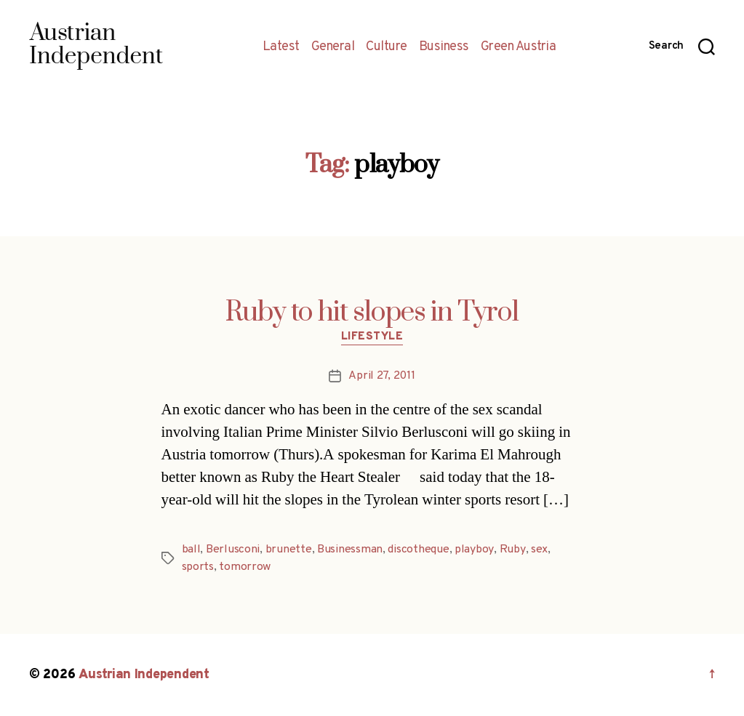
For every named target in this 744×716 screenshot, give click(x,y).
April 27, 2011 (381, 376)
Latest (281, 47)
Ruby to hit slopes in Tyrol (372, 312)
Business (444, 47)
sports (198, 567)
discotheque (418, 549)
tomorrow (245, 567)
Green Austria (518, 47)
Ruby (511, 549)
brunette (288, 549)
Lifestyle (372, 337)
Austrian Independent (143, 675)
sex (537, 549)
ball (191, 549)
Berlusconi (233, 549)
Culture (386, 47)
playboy (474, 549)
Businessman (350, 549)
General (333, 47)
